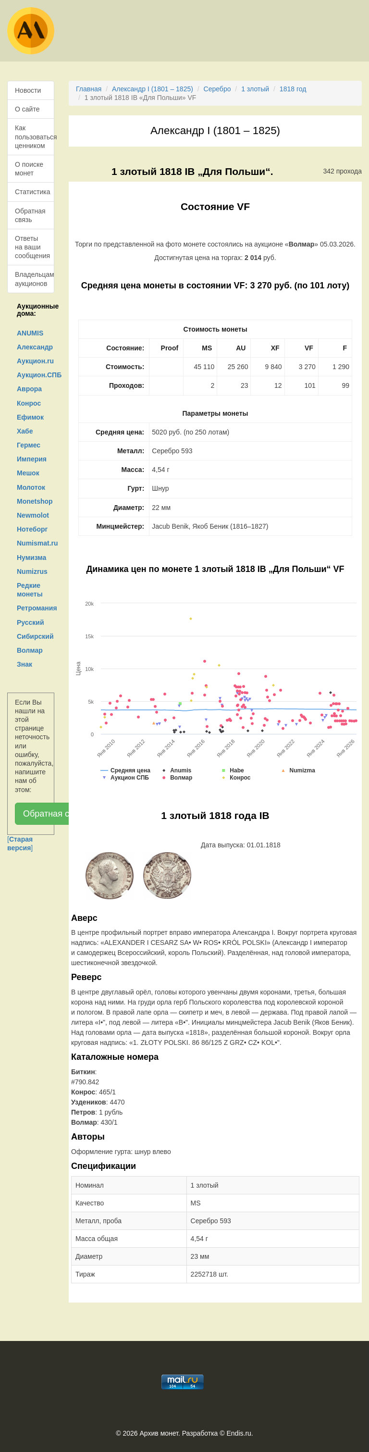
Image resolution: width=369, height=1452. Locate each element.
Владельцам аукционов (34, 279)
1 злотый (255, 89)
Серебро (217, 89)
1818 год (293, 89)
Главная (88, 89)
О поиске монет (29, 169)
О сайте (27, 109)
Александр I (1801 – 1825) (152, 89)
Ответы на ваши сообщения (32, 247)
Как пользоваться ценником (34, 136)
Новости (28, 90)
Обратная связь (30, 215)
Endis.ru (238, 1433)
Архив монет (159, 1433)
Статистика (32, 192)
